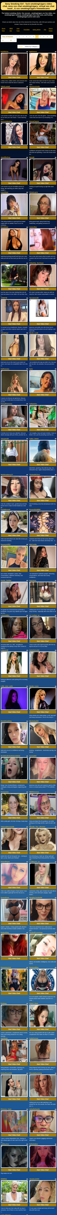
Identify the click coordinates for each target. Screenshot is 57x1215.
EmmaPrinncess (6, 379)
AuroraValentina (6, 116)
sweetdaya (4, 182)
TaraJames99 (34, 281)
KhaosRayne (5, 805)
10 (51, 37)
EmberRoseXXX (6, 1002)
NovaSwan (4, 215)
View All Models (7, 37)
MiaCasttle (33, 510)
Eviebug (4, 937)
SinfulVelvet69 (34, 608)
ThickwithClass (34, 445)
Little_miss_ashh (7, 642)
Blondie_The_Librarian (37, 773)
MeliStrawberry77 (7, 445)
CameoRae (33, 215)
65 (11, 40)
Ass (45, 29)
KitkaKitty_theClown (36, 248)
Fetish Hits (36, 1212)
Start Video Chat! (14, 75)
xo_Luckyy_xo (34, 576)
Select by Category (32, 46)
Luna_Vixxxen (6, 1134)
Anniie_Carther (6, 544)
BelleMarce (5, 248)
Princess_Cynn (6, 1036)
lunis (31, 347)
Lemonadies (5, 576)
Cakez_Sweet (34, 412)
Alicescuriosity (34, 84)
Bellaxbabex (33, 1068)
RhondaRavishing (35, 1002)
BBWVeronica (34, 740)
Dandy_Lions (34, 642)
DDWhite (4, 1101)
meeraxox (32, 544)
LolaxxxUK (4, 608)
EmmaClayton (34, 116)
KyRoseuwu (5, 347)
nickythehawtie (34, 1036)
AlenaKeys (4, 313)
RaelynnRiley (34, 904)
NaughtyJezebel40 (35, 839)
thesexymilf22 (6, 510)
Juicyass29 (5, 412)
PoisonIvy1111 (6, 904)
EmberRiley (5, 871)
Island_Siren (33, 937)
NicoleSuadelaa (6, 674)
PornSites (27, 29)
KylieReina (4, 51)
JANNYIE (4, 281)
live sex (34, 1191)
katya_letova (36, 29)
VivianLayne (33, 182)
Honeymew (5, 740)
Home (21, 46)
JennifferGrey (5, 150)
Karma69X (33, 707)
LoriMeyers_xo (34, 805)
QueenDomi (5, 839)
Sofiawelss (33, 379)
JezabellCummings (36, 871)
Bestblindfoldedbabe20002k (10, 707)
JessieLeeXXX (34, 1101)
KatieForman (33, 970)
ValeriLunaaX (5, 84)
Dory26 (31, 150)
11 (3, 40)
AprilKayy (4, 970)
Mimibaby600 (34, 674)
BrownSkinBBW (35, 478)
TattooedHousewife (7, 773)
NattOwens (33, 51)
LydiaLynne (5, 1068)
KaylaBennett (5, 478)
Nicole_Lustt (33, 313)
